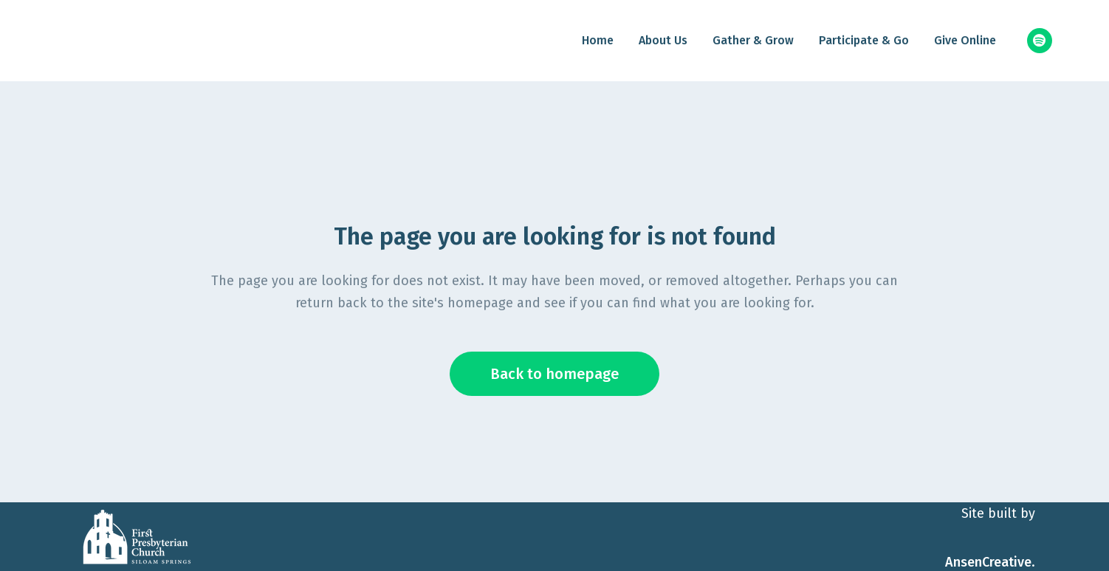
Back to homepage (554, 374)
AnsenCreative (988, 562)
